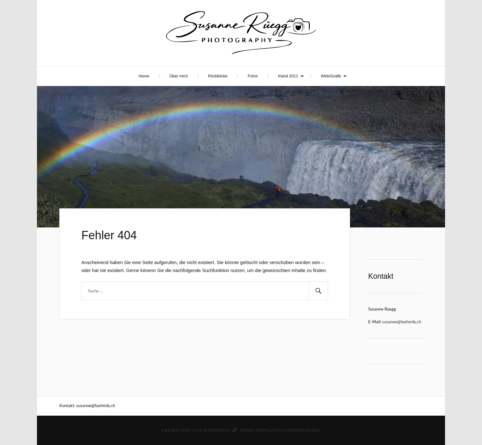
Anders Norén (303, 430)
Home (144, 76)
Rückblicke (218, 76)
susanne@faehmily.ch (401, 321)
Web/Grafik (331, 76)
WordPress (216, 430)
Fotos (253, 76)
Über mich (179, 76)
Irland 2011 (288, 76)
